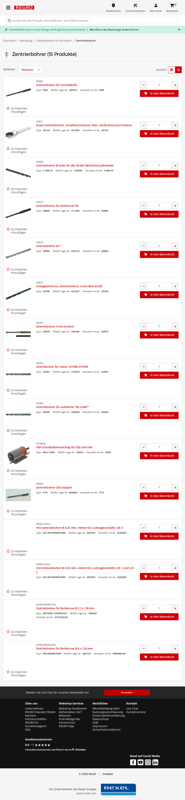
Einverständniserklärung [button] (108, 715)
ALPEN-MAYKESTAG (46, 604)
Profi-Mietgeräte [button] (69, 719)
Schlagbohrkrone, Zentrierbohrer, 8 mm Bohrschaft (69, 286)
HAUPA (39, 322)
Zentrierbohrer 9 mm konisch (55, 326)
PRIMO (39, 81)
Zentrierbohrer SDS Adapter (54, 487)
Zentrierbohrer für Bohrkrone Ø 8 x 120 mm (64, 648)
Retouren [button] (65, 715)
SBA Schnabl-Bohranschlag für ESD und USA (64, 447)
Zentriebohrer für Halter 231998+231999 (62, 367)
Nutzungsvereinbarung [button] (107, 712)
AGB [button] (95, 722)
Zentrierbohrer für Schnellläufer (56, 85)
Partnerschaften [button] (35, 719)
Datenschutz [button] (100, 719)
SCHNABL (41, 443)
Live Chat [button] (132, 708)
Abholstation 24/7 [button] (70, 712)
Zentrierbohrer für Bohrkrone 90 (57, 206)
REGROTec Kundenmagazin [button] (36, 724)
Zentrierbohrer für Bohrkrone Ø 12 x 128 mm (65, 608)
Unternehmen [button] (34, 708)
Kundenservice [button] (136, 712)
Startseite (9, 40)
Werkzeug (26, 40)
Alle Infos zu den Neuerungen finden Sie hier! (113, 29)
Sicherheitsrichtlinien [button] (106, 729)
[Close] (178, 30)
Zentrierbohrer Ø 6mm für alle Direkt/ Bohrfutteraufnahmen (75, 165)
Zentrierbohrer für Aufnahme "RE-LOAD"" (62, 407)
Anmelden (127, 692)
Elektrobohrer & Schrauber (54, 40)
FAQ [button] (27, 729)
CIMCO (39, 121)
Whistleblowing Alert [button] (106, 708)
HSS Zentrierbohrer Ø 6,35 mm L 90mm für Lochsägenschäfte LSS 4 (79, 528)
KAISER (39, 161)
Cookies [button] (107, 774)
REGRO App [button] (66, 726)
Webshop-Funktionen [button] (73, 708)
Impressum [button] (99, 726)
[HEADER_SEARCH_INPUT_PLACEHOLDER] (92, 20)
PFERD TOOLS (43, 524)
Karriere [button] (30, 715)
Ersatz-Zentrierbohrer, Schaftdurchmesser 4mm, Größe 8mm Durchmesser (84, 125)
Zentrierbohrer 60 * (48, 246)
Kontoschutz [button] (67, 722)
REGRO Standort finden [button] (40, 712)
